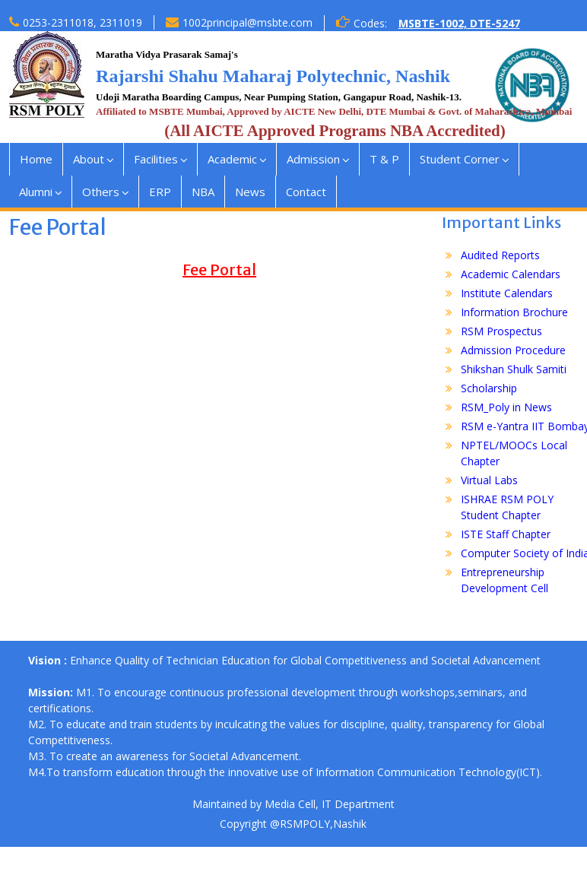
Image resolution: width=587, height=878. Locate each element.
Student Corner (460, 158)
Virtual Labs (489, 480)
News (250, 191)
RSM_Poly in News (506, 407)
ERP (160, 191)
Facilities (156, 158)
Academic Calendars (510, 274)
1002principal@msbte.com (247, 22)
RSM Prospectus (501, 331)
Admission (313, 158)
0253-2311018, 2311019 (82, 22)
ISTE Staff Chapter (506, 534)
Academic (232, 158)
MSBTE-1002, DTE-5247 (459, 23)
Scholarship (489, 388)
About (88, 158)
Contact (306, 191)
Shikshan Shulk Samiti (513, 369)
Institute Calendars (507, 293)
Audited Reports (500, 255)
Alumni (35, 191)
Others (100, 191)
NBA (203, 191)
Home (36, 158)
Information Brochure (514, 312)
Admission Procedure (513, 350)
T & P (384, 158)
